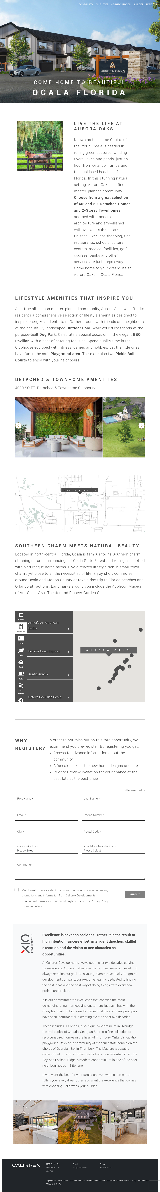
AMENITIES (102, 4)
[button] (113, 679)
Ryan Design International (137, 1180)
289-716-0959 (106, 1167)
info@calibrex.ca (80, 1167)
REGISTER (151, 4)
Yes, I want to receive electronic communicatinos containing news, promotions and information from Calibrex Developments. (65, 893)
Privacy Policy (100, 901)
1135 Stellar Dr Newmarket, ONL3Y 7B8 (53, 1167)
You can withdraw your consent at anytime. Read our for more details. (65, 903)
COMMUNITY (86, 4)
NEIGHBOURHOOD (121, 4)
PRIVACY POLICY (53, 1184)
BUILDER (138, 4)
